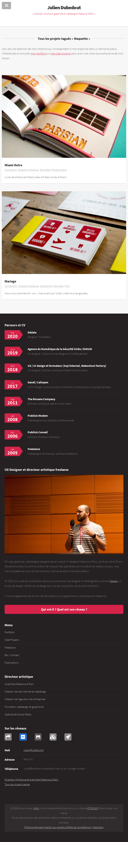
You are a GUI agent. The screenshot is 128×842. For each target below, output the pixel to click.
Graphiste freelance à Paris (19, 684)
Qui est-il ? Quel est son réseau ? (64, 609)
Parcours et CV (15, 325)
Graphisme (46, 286)
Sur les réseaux (15, 728)
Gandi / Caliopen (38, 382)
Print (67, 286)
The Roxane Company (41, 399)
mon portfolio (38, 53)
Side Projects (12, 639)
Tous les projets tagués (54, 38)
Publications (11, 662)
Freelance (10, 647)
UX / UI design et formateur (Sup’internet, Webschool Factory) (67, 366)
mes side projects (60, 53)
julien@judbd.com (34, 750)
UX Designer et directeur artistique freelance (37, 469)
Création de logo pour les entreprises (25, 699)
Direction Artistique (28, 169)
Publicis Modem (38, 415)
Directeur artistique (19, 676)
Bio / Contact (12, 655)
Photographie (58, 169)
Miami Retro (13, 165)
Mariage (10, 281)
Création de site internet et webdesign (25, 691)
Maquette (45, 169)
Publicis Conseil (38, 432)
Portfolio (9, 632)
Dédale (32, 332)
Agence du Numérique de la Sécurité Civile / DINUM (60, 349)
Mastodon (98, 827)
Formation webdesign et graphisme (24, 707)
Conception (11, 169)
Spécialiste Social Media (18, 714)
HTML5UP (92, 808)
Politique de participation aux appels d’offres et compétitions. (58, 827)
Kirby (36, 808)
